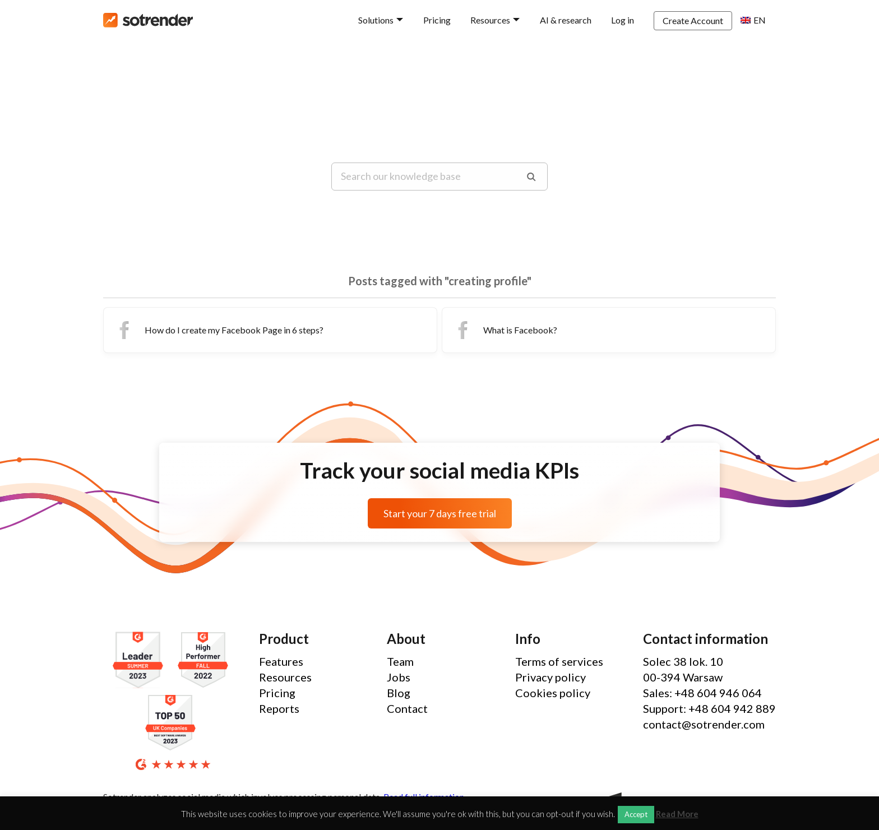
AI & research (565, 20)
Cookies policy (552, 692)
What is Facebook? (504, 330)
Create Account (693, 20)
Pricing (437, 20)
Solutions (376, 20)
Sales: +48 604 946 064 (702, 692)
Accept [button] (635, 814)
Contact (407, 708)
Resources (490, 20)
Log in (622, 20)
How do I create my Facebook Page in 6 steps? (218, 330)
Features (281, 661)
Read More (677, 814)
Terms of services (559, 661)
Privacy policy (550, 677)
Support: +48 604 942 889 (709, 708)
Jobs (398, 677)
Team (400, 661)
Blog (398, 692)
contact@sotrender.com (704, 724)
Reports (279, 708)
